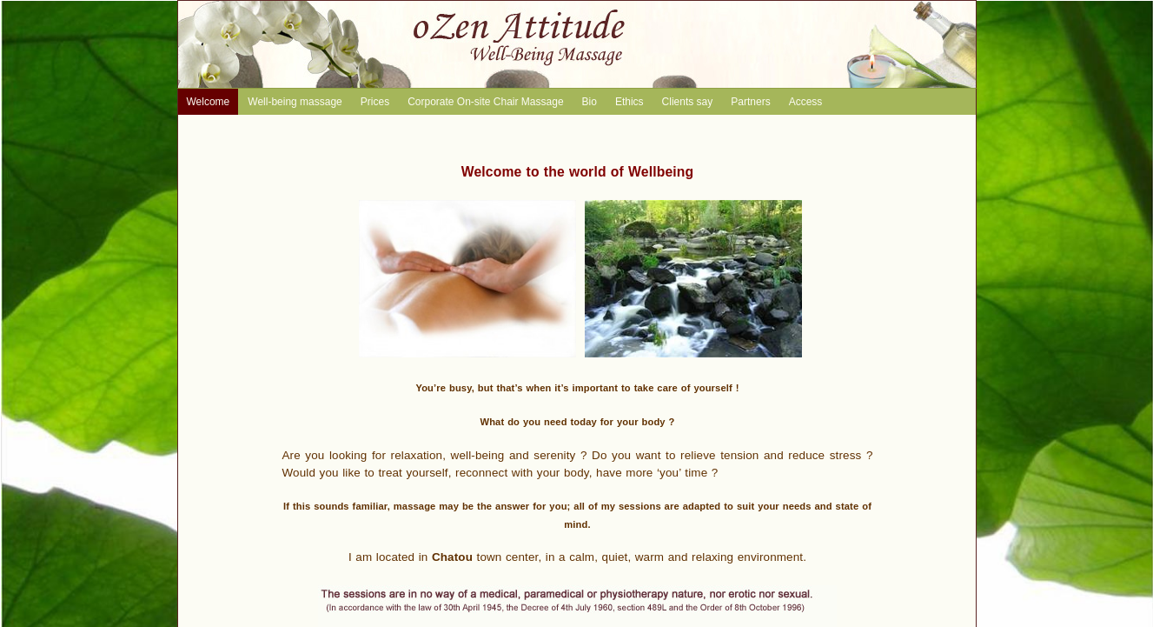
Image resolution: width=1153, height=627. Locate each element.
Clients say (687, 102)
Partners (750, 102)
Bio (589, 102)
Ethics (629, 102)
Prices (375, 102)
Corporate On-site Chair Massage (485, 102)
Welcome (208, 102)
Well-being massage (295, 102)
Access (806, 102)
